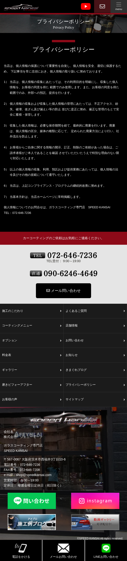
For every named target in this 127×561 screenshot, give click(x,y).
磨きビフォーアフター (31, 385)
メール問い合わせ (63, 291)
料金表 (31, 355)
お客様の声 (31, 399)
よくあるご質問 (95, 311)
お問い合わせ (95, 340)
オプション (31, 340)
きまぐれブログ (95, 370)
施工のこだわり (31, 311)
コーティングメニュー (31, 326)
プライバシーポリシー (95, 385)
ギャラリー (31, 370)
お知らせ (95, 355)
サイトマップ (95, 399)
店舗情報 (95, 326)
